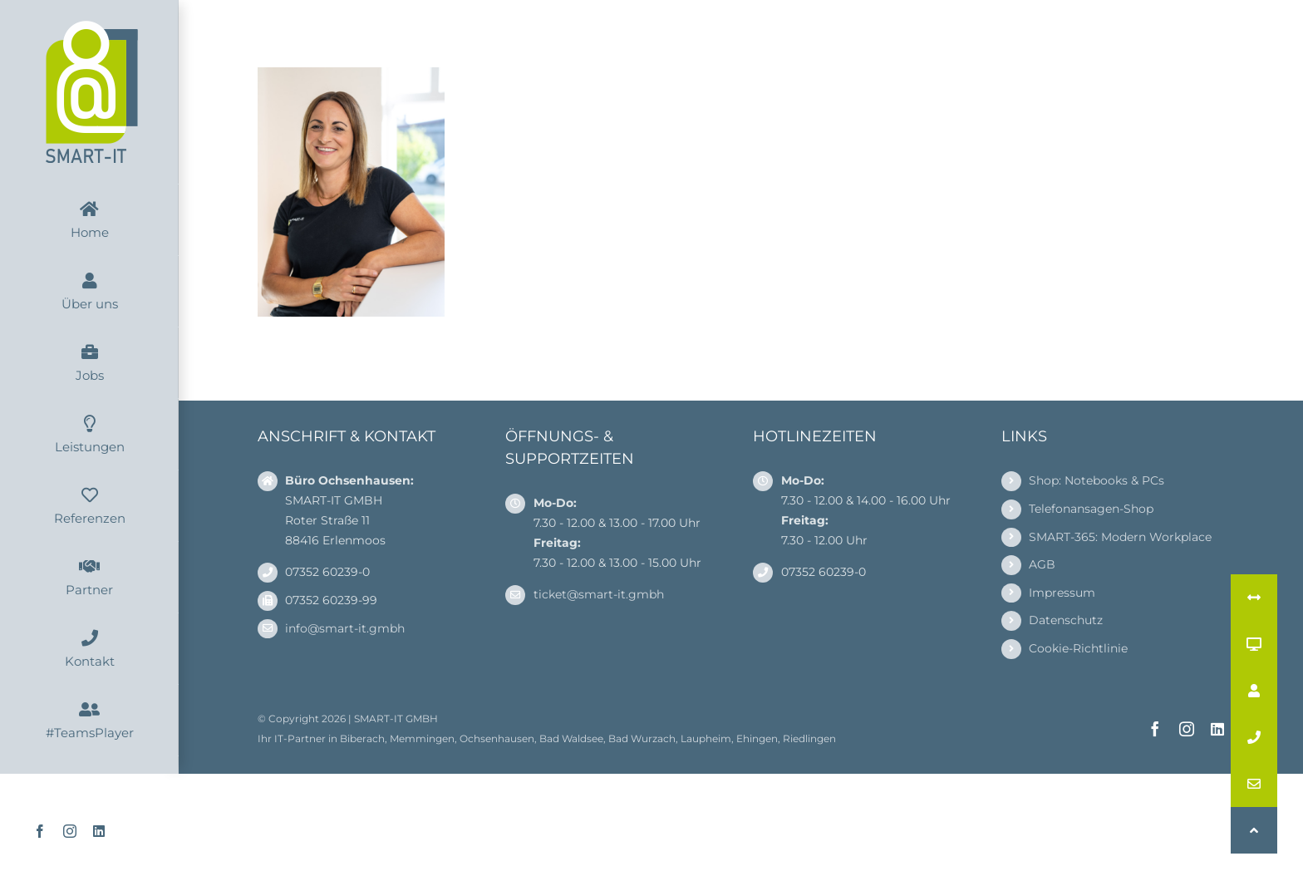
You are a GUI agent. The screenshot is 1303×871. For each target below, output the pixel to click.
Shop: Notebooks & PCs (1096, 480)
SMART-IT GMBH (396, 718)
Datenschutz (1066, 620)
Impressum (1062, 592)
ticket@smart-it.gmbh (598, 594)
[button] (1254, 830)
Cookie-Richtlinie (1078, 648)
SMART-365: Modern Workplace (1120, 536)
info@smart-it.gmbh (345, 628)
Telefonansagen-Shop (1091, 508)
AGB (1042, 564)
